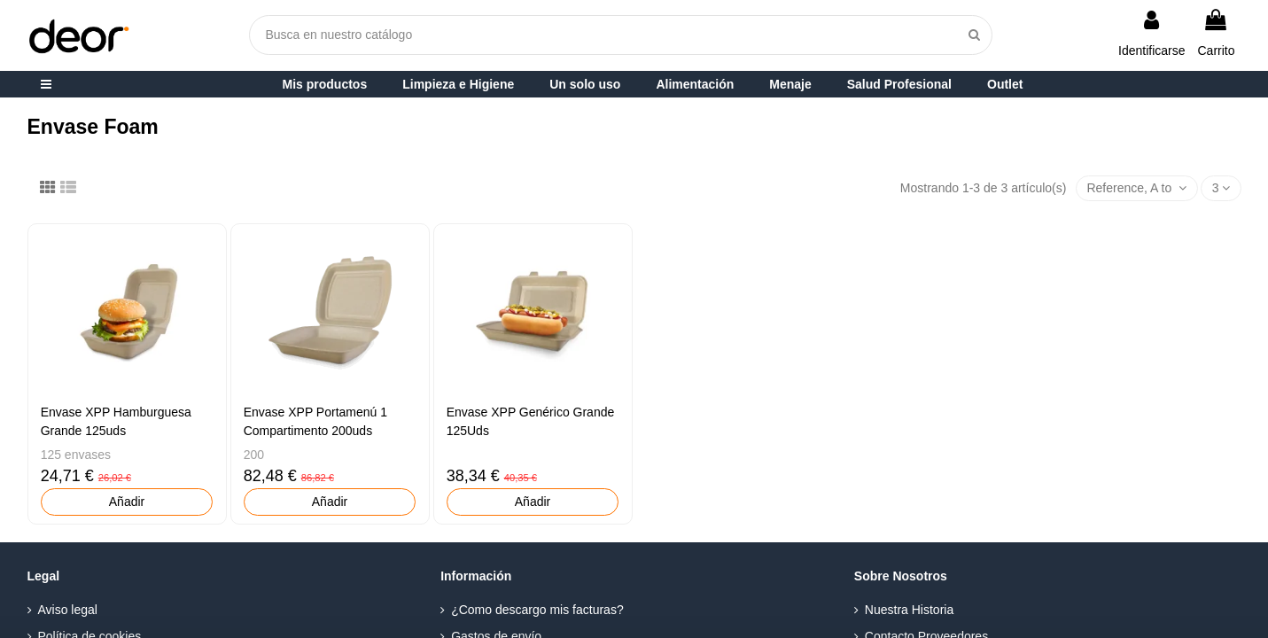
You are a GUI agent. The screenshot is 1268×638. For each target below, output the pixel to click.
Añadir (126, 501)
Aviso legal (67, 610)
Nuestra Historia (909, 610)
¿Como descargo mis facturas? (537, 610)
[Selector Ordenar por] (1136, 188)
